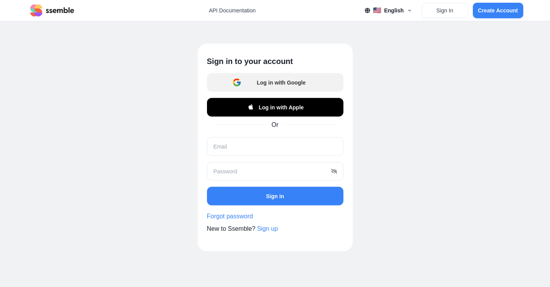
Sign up (267, 228)
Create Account (498, 10)
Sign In (444, 10)
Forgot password (230, 216)
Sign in (275, 196)
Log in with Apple (274, 107)
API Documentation (232, 10)
